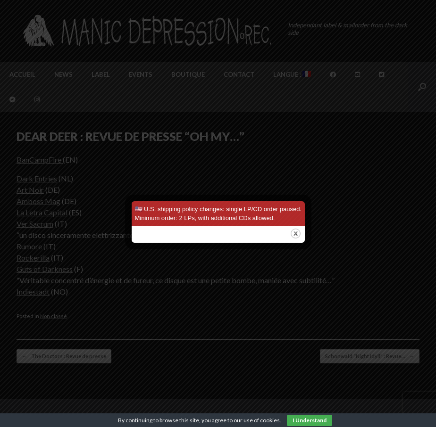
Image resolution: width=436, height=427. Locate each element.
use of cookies (261, 420)
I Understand (310, 420)
